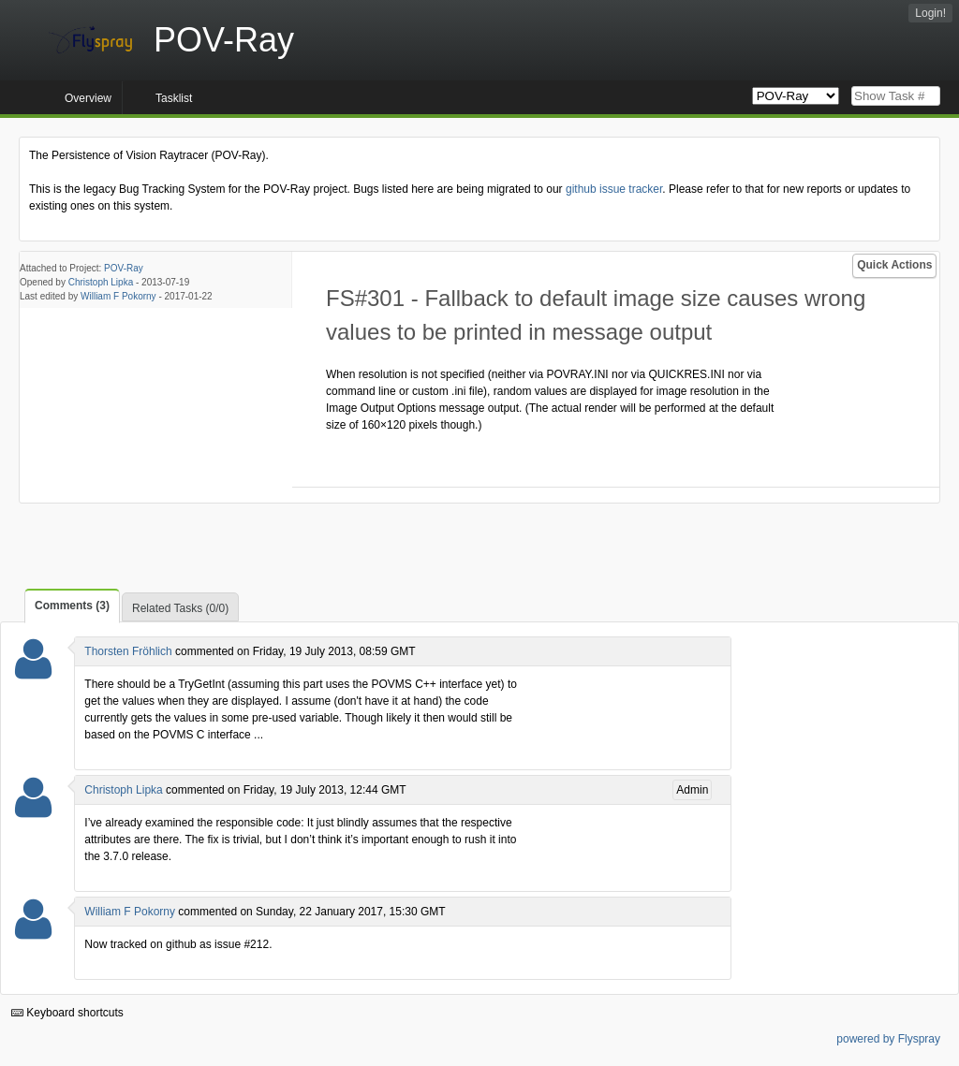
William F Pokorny (118, 296)
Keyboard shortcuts (67, 1012)
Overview (88, 98)
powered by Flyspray (888, 1038)
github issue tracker (614, 189)
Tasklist (173, 98)
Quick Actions (894, 264)
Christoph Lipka (100, 282)
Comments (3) (72, 605)
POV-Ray (123, 268)
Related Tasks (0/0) (180, 608)
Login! (930, 13)
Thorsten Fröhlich (127, 651)
